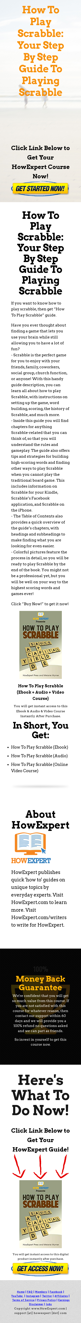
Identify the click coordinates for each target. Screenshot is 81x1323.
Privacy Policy (46, 1300)
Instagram (33, 1296)
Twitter (47, 1296)
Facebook (56, 1292)
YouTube (17, 1296)
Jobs (49, 1304)
